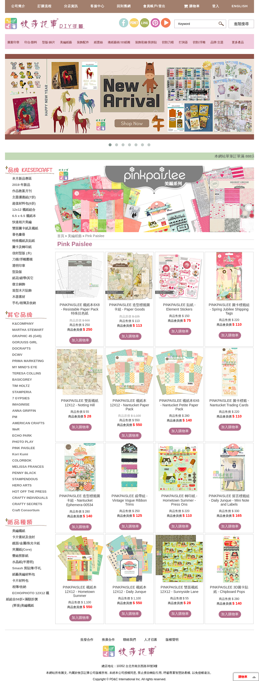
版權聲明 (172, 639)
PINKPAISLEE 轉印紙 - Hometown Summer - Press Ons (179, 500)
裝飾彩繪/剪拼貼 (146, 42)
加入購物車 (80, 340)
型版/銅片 (48, 42)
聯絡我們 (129, 639)
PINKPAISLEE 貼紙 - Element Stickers (179, 307)
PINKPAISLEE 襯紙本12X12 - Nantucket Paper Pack (129, 405)
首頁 (60, 236)
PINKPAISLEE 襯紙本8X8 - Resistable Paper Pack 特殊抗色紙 (80, 309)
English (240, 6)
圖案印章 (13, 42)
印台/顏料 (30, 42)
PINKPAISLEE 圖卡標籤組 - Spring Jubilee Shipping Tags (229, 309)
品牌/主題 (216, 42)
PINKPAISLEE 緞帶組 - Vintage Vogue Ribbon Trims (129, 500)
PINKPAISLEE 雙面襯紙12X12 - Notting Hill (79, 403)
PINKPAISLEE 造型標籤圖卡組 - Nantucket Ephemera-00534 (79, 500)
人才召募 (150, 639)
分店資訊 (71, 6)
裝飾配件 (83, 42)
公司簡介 (18, 6)
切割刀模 (168, 42)
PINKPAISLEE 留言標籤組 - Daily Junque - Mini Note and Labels (229, 500)
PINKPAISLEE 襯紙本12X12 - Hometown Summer (80, 591)
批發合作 (86, 639)
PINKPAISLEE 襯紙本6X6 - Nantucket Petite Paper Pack (179, 405)
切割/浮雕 (199, 42)
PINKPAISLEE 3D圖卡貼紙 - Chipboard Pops (229, 589)
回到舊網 (124, 6)
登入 (215, 6)
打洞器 (183, 42)
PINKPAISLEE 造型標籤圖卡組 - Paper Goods (129, 307)
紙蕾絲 (98, 42)
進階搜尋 (241, 24)
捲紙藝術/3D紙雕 (119, 42)
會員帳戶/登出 (154, 6)
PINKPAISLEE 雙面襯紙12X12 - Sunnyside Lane (179, 589)
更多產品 (238, 42)
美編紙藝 (66, 42)
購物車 (192, 6)
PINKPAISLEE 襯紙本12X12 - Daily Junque (129, 589)
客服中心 (97, 6)
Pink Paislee (94, 236)
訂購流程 (45, 6)
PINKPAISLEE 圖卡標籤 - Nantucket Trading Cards (229, 403)
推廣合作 (108, 639)
